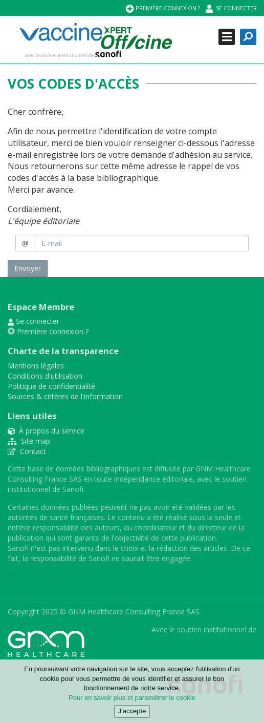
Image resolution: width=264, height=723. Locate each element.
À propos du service (46, 431)
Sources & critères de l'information (65, 396)
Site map (29, 441)
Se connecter (231, 8)
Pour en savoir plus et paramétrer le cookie (132, 701)
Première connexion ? (163, 8)
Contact (27, 451)
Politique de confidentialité (51, 386)
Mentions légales (36, 365)
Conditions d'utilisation (45, 376)
